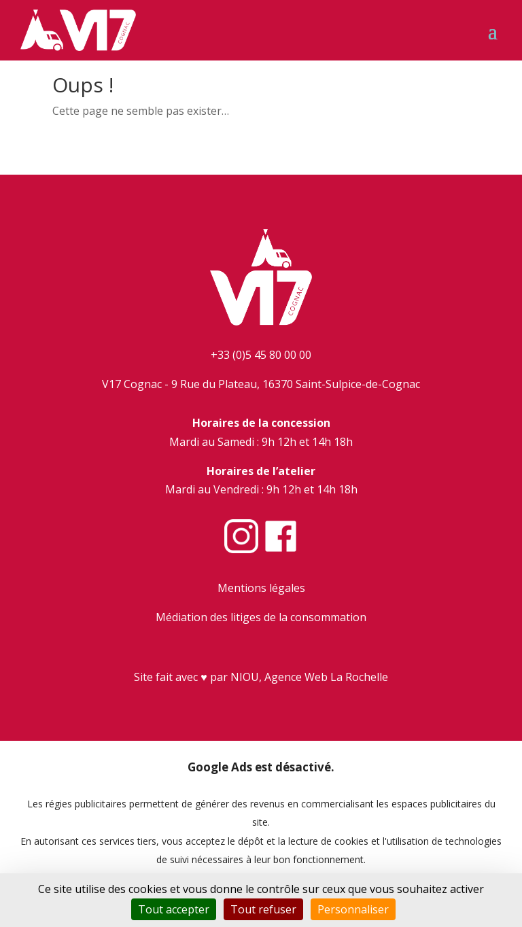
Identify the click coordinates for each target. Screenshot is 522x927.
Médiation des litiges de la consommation (261, 617)
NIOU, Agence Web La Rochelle (309, 676)
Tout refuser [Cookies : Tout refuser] (263, 909)
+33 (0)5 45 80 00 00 (261, 354)
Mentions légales (261, 587)
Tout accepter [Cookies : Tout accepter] (173, 909)
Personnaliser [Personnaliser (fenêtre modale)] (353, 909)
